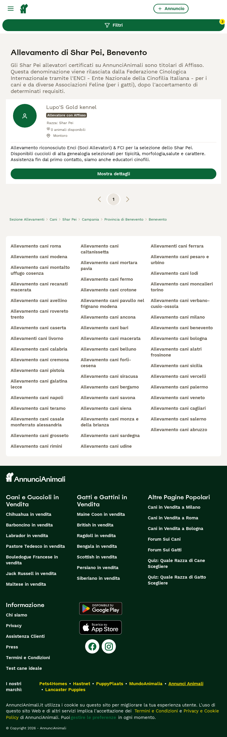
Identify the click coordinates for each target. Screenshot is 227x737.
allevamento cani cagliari (178, 408)
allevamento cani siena (106, 408)
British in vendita (95, 525)
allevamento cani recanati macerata (39, 287)
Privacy (14, 625)
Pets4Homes (53, 683)
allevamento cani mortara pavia (109, 265)
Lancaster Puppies (65, 689)
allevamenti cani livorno (37, 338)
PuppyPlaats (109, 683)
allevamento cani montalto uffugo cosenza (40, 270)
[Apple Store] (100, 627)
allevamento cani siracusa (109, 376)
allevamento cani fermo (107, 279)
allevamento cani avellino (39, 300)
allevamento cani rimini (36, 446)
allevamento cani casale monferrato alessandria (37, 422)
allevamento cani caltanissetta (100, 249)
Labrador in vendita (27, 535)
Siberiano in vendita (98, 578)
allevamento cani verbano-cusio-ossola (180, 303)
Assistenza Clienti (25, 636)
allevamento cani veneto (178, 397)
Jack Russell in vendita (31, 573)
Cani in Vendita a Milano (174, 507)
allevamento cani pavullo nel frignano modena (112, 303)
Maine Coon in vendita (101, 514)
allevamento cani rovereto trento (39, 314)
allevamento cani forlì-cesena (106, 362)
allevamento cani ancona (108, 317)
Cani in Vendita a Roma (173, 518)
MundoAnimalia (146, 683)
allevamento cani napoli (37, 397)
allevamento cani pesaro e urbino (180, 259)
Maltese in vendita (26, 584)
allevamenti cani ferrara (177, 246)
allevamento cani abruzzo (179, 429)
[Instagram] (109, 646)
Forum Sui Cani (164, 539)
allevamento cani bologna (179, 338)
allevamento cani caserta (38, 327)
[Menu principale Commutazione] (11, 9)
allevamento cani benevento (182, 327)
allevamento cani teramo (38, 408)
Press (12, 647)
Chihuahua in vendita (28, 514)
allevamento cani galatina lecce (39, 384)
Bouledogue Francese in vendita (32, 560)
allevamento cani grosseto (40, 435)
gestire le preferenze (93, 717)
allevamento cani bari (104, 327)
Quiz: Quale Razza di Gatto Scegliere (177, 580)
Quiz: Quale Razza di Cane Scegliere (176, 563)
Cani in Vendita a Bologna (175, 528)
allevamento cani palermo (179, 387)
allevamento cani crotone (109, 290)
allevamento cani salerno (178, 419)
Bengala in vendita (97, 546)
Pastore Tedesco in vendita (35, 546)
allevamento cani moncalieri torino (182, 287)
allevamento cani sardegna (110, 435)
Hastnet (81, 683)
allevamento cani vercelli (178, 376)
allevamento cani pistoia (37, 370)
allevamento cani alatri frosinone (176, 352)
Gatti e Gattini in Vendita (102, 501)
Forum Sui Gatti (164, 550)
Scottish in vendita (97, 557)
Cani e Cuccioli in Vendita (32, 501)
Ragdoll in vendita (96, 535)
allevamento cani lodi (174, 273)
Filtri (164, 23)
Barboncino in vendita (29, 525)
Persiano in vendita (98, 567)
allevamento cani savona (108, 397)
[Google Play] (100, 608)
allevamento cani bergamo (110, 387)
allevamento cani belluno (108, 349)
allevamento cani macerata (111, 338)
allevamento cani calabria (39, 349)
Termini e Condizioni (28, 657)
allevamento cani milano (178, 317)
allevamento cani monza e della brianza (110, 422)
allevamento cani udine (106, 446)
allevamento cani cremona (40, 359)
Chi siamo (16, 615)
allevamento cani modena (39, 256)
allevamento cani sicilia (176, 365)
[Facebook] (92, 646)
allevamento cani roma (36, 246)
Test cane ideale (24, 668)
